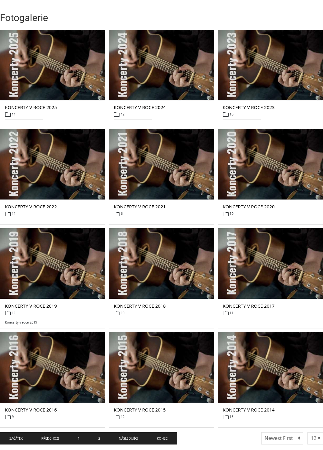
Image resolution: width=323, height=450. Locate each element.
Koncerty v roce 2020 (249, 206)
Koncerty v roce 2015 (140, 410)
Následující (128, 438)
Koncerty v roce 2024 (140, 107)
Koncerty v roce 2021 (140, 206)
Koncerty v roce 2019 (31, 306)
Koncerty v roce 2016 (31, 410)
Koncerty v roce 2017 (249, 306)
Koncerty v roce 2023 (249, 107)
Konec (162, 438)
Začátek (16, 438)
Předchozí (50, 438)
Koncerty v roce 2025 (31, 107)
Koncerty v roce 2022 (31, 206)
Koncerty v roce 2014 (249, 410)
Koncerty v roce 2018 (140, 306)
